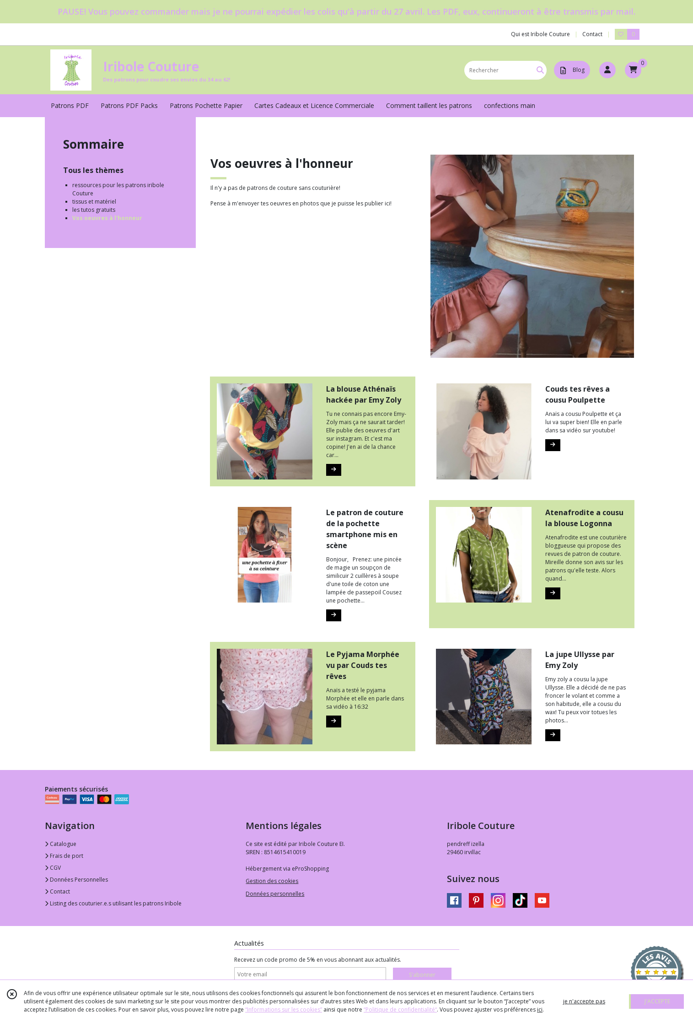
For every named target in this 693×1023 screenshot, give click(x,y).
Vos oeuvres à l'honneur (107, 218)
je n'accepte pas (584, 1001)
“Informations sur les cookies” (283, 1009)
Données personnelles (275, 894)
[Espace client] (607, 70)
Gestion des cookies (272, 881)
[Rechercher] (540, 70)
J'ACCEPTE (657, 1001)
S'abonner (422, 975)
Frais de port (64, 856)
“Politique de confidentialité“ (400, 1009)
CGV (53, 868)
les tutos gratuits (93, 210)
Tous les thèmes (93, 170)
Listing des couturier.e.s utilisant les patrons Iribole (113, 903)
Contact (592, 34)
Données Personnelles (76, 879)
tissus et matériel (94, 201)
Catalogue (60, 844)
